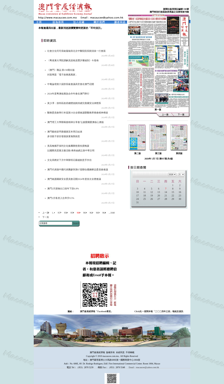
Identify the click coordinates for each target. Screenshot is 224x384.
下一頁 (45, 217)
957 (59, 213)
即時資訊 (96, 28)
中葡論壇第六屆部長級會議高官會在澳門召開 (70, 84)
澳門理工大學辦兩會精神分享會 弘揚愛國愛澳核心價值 (75, 122)
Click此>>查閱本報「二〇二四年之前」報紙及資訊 (158, 311)
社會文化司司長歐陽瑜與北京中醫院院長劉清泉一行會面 (76, 51)
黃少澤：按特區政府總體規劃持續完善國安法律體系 (74, 103)
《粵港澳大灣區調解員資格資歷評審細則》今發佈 (73, 60)
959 (72, 213)
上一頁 (45, 213)
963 (97, 213)
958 (65, 213)
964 (104, 213)
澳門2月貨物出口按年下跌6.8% (63, 188)
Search (76, 223)
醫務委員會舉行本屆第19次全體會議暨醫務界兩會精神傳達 (77, 112)
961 (84, 213)
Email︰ (132, 367)
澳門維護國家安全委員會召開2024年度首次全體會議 (74, 179)
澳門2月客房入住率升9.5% (60, 198)
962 (91, 213)
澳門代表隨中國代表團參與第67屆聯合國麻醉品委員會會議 (77, 169)
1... (53, 213)
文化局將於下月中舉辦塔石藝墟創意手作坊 (69, 160)
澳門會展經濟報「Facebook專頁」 (96, 311)
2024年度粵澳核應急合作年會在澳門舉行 (68, 93)
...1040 (112, 213)
